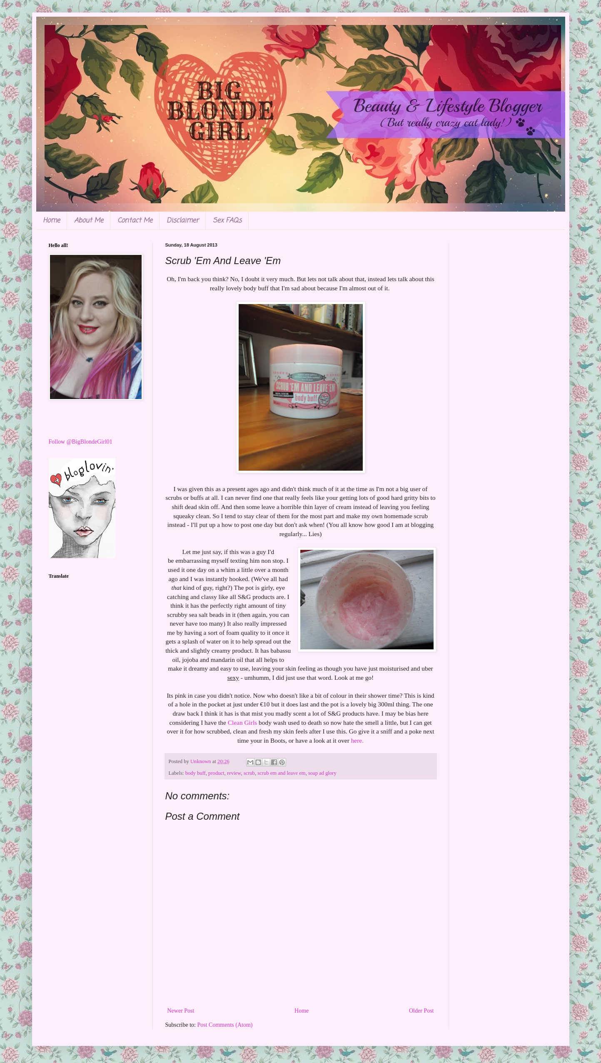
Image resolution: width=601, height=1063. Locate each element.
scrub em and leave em (281, 773)
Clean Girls (242, 722)
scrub (249, 773)
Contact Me (134, 221)
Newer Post (181, 1011)
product (216, 773)
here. (356, 740)
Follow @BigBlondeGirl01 (80, 442)
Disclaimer (183, 221)
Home (51, 221)
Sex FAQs (227, 221)
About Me (88, 221)
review (234, 773)
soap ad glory (322, 773)
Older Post (421, 1011)
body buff (195, 773)
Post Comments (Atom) (225, 1025)
